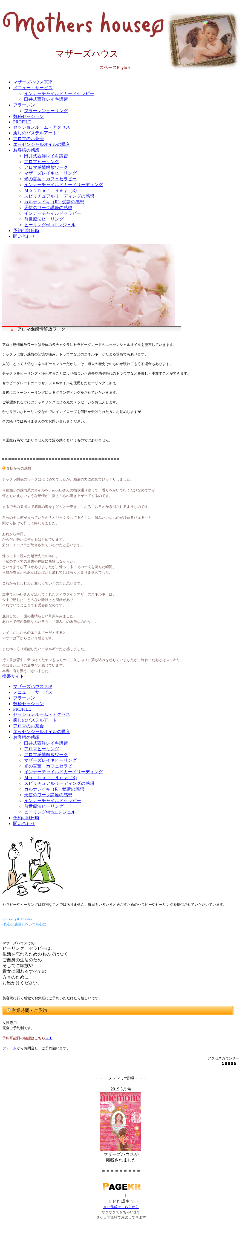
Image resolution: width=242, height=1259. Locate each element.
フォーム (9, 1048)
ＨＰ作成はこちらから (121, 1207)
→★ (48, 1038)
